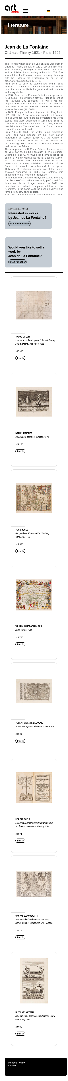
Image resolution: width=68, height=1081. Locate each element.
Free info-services (19, 223)
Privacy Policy (16, 1062)
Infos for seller (17, 262)
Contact (12, 1065)
